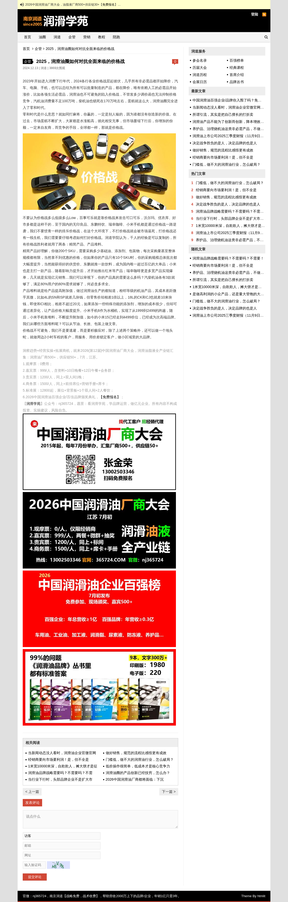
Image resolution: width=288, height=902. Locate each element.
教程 (101, 37)
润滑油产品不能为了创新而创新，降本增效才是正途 (234, 122)
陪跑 (116, 37)
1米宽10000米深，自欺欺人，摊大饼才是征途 (232, 226)
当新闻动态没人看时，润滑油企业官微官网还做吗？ (234, 107)
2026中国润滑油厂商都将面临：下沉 (135, 779)
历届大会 (200, 68)
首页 (27, 37)
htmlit (261, 896)
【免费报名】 (110, 397)
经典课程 (237, 68)
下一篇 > (169, 792)
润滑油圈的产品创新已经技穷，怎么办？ (138, 773)
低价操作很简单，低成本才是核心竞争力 (138, 766)
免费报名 (108, 4)
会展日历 (200, 82)
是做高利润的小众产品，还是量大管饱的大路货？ (232, 294)
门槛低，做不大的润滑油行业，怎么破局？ (140, 759)
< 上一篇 (32, 792)
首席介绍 (237, 75)
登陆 (254, 14)
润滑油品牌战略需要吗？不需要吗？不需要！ (231, 211)
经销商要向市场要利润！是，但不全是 (58, 759)
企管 (72, 37)
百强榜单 (237, 60)
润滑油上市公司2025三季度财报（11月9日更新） (232, 136)
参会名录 (200, 60)
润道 (57, 37)
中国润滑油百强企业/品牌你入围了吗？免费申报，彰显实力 (239, 100)
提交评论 (34, 877)
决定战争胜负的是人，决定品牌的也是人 (225, 143)
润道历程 (200, 75)
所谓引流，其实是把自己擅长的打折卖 (223, 114)
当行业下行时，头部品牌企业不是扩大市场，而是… (237, 218)
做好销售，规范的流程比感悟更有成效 (136, 753)
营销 (86, 37)
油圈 (42, 37)
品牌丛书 (237, 82)
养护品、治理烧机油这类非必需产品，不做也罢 (230, 129)
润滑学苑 (33, 404)
